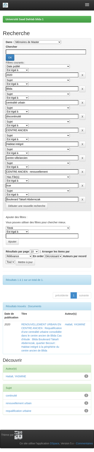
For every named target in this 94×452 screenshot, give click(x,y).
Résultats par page (17, 251)
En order (38, 256)
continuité (11, 395)
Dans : (10, 42)
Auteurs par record (74, 256)
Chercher (11, 46)
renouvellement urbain (19, 403)
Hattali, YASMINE (75, 324)
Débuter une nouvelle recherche (26, 205)
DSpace (54, 443)
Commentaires (84, 443)
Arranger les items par (56, 251)
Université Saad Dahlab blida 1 (25, 19)
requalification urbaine (18, 410)
